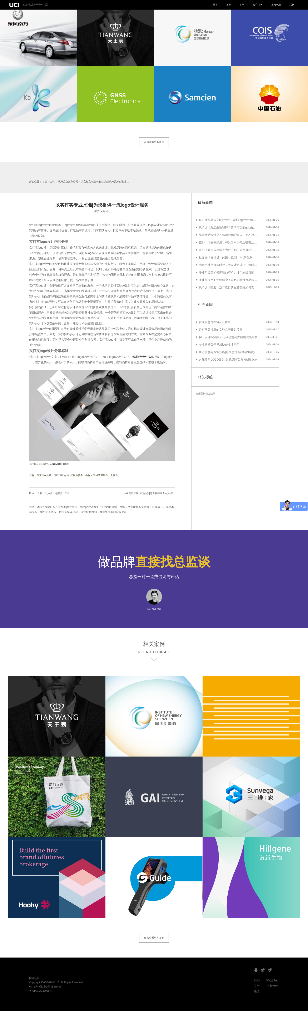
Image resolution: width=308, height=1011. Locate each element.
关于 (241, 4)
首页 (215, 4)
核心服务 (272, 980)
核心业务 (258, 4)
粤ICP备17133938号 (40, 990)
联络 (291, 4)
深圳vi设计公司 (142, 357)
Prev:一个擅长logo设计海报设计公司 (49, 493)
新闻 (52, 181)
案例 (228, 4)
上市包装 (276, 4)
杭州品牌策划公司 (68, 181)
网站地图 (34, 978)
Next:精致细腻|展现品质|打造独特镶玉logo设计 (149, 493)
